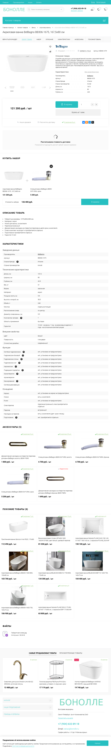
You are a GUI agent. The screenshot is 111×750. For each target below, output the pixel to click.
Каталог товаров (55, 20)
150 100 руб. (92, 545)
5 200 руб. (18, 497)
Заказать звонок (77, 11)
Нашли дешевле (24, 122)
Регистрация (100, 2)
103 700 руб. (18, 580)
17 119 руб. (46, 687)
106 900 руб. (18, 614)
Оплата (38, 2)
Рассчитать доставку (46, 122)
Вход (93, 2)
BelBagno (90, 76)
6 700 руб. (55, 463)
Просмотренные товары (70, 653)
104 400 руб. (92, 580)
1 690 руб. (55, 497)
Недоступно (63, 469)
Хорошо (97, 743)
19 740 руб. (81, 687)
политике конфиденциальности (23, 746)
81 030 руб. (55, 545)
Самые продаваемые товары (42, 653)
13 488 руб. (11, 687)
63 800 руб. (55, 614)
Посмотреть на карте (65, 718)
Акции (30, 2)
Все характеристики (92, 72)
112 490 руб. (18, 545)
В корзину (95, 202)
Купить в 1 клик (78, 112)
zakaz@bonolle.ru (71, 729)
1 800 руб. (18, 463)
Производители (18, 2)
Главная (5, 2)
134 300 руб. (55, 580)
